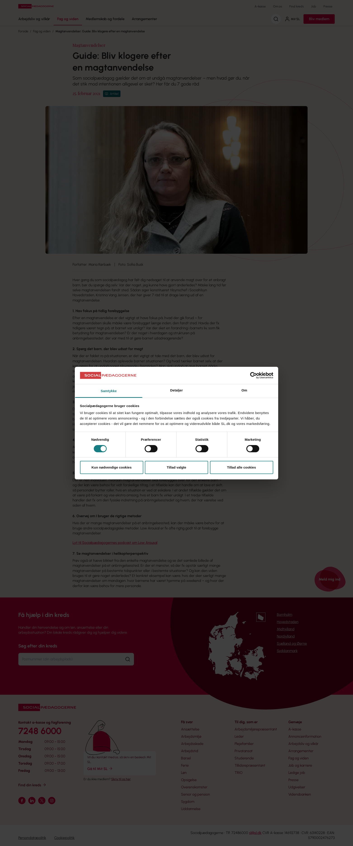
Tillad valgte (176, 467)
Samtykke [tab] (109, 391)
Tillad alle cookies (241, 467)
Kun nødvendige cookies (112, 467)
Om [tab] (244, 390)
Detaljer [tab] (176, 390)
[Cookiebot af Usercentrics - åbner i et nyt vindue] (253, 375)
